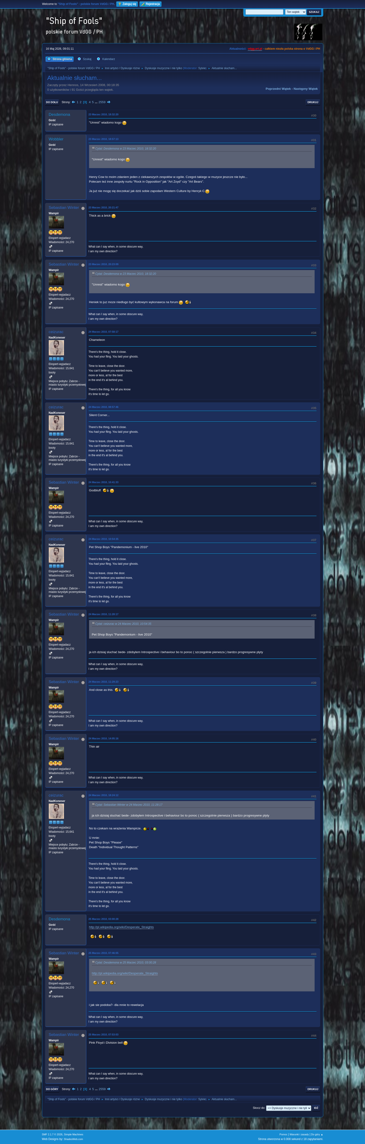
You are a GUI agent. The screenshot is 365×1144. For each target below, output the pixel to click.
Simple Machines (73, 1134)
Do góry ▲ (317, 1134)
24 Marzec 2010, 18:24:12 (104, 795)
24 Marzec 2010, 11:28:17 (104, 614)
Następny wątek (306, 88)
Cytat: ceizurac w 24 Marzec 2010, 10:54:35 (123, 623)
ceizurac (56, 332)
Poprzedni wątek (278, 88)
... (96, 102)
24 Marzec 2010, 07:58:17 (104, 331)
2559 (101, 102)
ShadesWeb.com (73, 1139)
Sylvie (202, 68)
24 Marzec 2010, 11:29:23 (104, 681)
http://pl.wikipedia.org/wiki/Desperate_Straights (121, 927)
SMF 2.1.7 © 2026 (52, 1134)
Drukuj (313, 102)
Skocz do (258, 1108)
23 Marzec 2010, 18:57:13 (104, 139)
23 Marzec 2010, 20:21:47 (104, 207)
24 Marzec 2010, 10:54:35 (104, 539)
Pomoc (283, 1134)
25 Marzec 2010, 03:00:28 (104, 919)
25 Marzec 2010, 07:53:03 (104, 1034)
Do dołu (52, 102)
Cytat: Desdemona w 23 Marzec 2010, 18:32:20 (125, 148)
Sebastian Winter (64, 207)
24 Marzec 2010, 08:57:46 (104, 407)
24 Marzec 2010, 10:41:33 (104, 482)
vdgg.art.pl (255, 48)
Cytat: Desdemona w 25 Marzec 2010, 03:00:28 (125, 962)
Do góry (52, 1089)
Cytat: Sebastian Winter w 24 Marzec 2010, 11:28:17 (128, 804)
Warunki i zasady (299, 1134)
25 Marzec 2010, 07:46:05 (104, 953)
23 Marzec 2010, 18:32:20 (104, 114)
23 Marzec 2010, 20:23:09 (104, 264)
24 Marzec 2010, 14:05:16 (104, 738)
